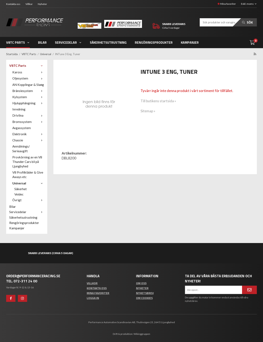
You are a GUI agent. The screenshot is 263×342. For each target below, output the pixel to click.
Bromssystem (28, 122)
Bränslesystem (28, 91)
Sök (247, 22)
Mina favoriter (226, 3)
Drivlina (28, 115)
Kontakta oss (13, 4)
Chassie (28, 140)
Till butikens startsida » (158, 101)
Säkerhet (20, 189)
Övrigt (28, 200)
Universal (28, 183)
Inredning (18, 109)
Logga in (93, 298)
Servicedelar (68, 42)
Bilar (42, 42)
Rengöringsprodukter (154, 42)
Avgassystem (21, 128)
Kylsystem (28, 97)
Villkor (29, 4)
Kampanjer (190, 42)
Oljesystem (28, 78)
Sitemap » (148, 111)
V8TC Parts (18, 42)
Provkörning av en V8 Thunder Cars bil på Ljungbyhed (27, 161)
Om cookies (144, 298)
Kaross (28, 72)
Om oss (141, 283)
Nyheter (42, 4)
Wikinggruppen (142, 333)
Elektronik (28, 134)
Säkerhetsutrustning (108, 42)
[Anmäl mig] (249, 290)
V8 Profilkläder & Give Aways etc (27, 174)
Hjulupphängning (28, 103)
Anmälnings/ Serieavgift (21, 148)
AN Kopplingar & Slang (28, 84)
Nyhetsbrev (145, 293)
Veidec (18, 194)
